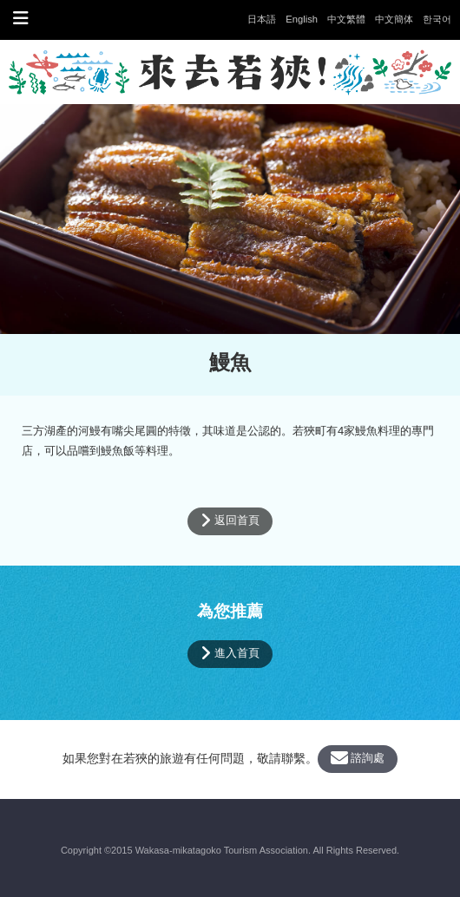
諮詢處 (358, 758)
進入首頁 (230, 653)
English (302, 19)
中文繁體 (346, 19)
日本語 (261, 19)
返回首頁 (230, 520)
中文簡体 (394, 19)
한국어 (437, 19)
